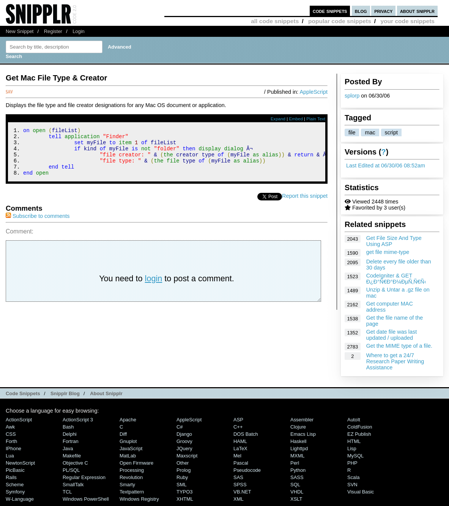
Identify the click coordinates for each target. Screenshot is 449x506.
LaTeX (240, 448)
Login (78, 31)
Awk (10, 427)
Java (68, 448)
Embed (296, 119)
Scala (353, 477)
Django (184, 434)
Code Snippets (23, 393)
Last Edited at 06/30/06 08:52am (385, 165)
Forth (11, 441)
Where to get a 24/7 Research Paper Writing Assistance (395, 361)
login (153, 287)
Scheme (15, 484)
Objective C (75, 463)
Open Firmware (136, 463)
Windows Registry (139, 499)
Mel (237, 456)
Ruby (182, 477)
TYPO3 (184, 492)
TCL (67, 492)
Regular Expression (84, 477)
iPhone (13, 448)
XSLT (296, 499)
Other (182, 463)
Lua (10, 456)
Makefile (72, 456)
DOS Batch (245, 434)
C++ (238, 427)
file (351, 132)
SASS (297, 477)
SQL (295, 484)
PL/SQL (71, 470)
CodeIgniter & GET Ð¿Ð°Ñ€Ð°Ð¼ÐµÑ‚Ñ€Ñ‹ (396, 279)
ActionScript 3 (78, 419)
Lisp (351, 448)
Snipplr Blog (65, 393)
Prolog (183, 470)
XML (238, 499)
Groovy (184, 441)
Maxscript (186, 456)
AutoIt (353, 419)
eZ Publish (359, 434)
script (391, 132)
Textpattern (132, 492)
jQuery (184, 448)
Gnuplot (128, 441)
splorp (352, 96)
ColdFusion (359, 427)
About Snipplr (106, 393)
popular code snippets (339, 21)
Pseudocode (247, 470)
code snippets (330, 11)
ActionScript (19, 419)
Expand (278, 119)
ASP (238, 419)
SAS (238, 477)
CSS (11, 434)
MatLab (128, 456)
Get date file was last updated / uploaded (391, 335)
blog (361, 11)
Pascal (240, 463)
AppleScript (313, 92)
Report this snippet (305, 205)
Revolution (131, 477)
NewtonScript (20, 463)
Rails (11, 477)
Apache (128, 419)
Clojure (298, 427)
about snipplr (417, 11)
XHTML (184, 499)
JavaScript (131, 448)
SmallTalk (73, 484)
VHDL (297, 492)
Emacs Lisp (303, 434)
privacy (383, 11)
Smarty (127, 484)
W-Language (20, 499)
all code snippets (275, 21)
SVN (352, 484)
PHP (352, 463)
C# (179, 427)
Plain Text (315, 119)
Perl (294, 463)
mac (370, 132)
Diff (123, 434)
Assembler (302, 419)
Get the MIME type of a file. (399, 346)
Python (298, 470)
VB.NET (242, 492)
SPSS (240, 484)
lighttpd (299, 448)
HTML (354, 441)
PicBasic (15, 470)
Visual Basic (360, 492)
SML (181, 484)
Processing (132, 470)
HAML (240, 441)
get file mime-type (388, 252)
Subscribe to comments (37, 225)
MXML (297, 456)
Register (53, 31)
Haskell (298, 441)
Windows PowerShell (86, 499)
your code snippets (407, 21)
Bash (68, 427)
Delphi (70, 434)
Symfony (15, 492)
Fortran (71, 441)
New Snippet (19, 31)
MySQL (355, 456)
